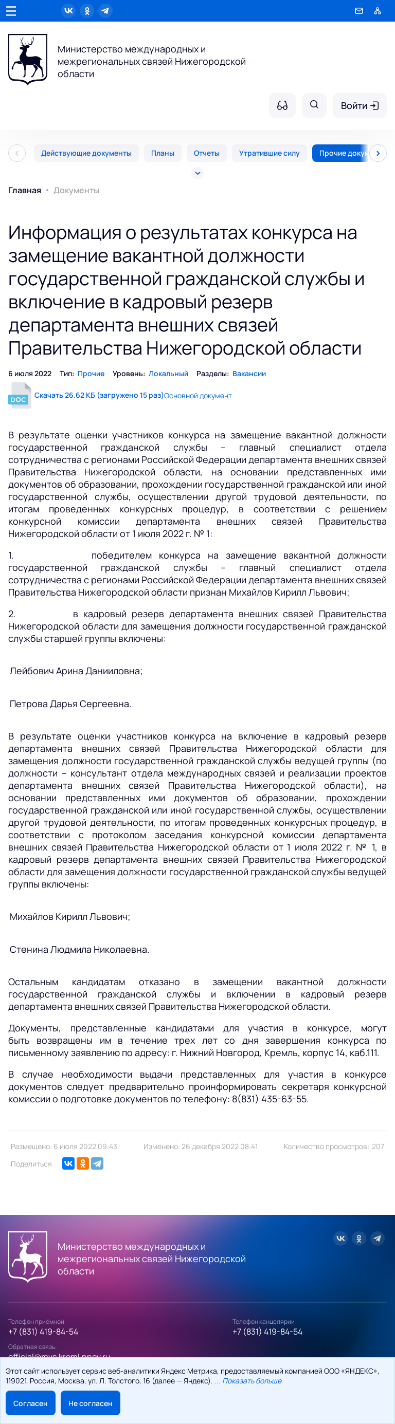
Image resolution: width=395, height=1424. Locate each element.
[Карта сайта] (377, 11)
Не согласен (90, 1403)
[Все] (197, 173)
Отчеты (207, 153)
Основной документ (198, 395)
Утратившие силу (269, 153)
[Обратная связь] (359, 11)
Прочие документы (353, 153)
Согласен (30, 1403)
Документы (76, 190)
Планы (162, 153)
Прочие (91, 373)
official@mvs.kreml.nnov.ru (59, 1356)
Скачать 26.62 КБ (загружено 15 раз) (99, 395)
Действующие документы (86, 153)
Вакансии (249, 373)
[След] (378, 153)
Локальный (168, 373)
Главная (24, 190)
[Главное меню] (11, 11)
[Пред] (17, 153)
